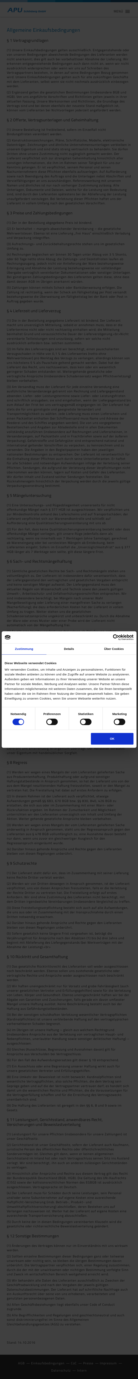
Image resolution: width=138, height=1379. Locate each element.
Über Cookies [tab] (114, 649)
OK (112, 738)
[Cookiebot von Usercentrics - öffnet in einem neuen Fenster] (115, 637)
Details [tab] (69, 649)
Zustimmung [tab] (24, 649)
